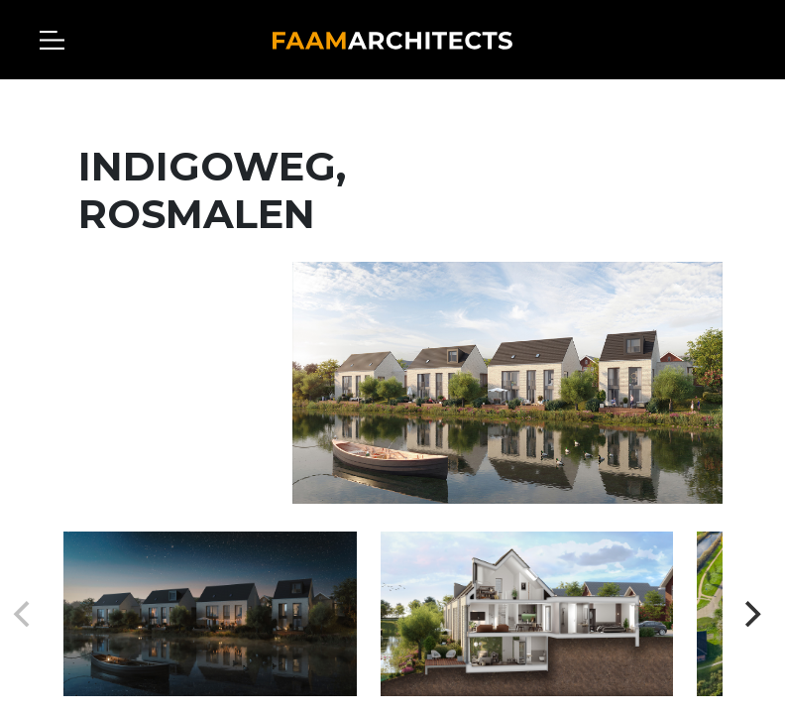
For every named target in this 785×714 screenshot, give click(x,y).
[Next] (750, 614)
